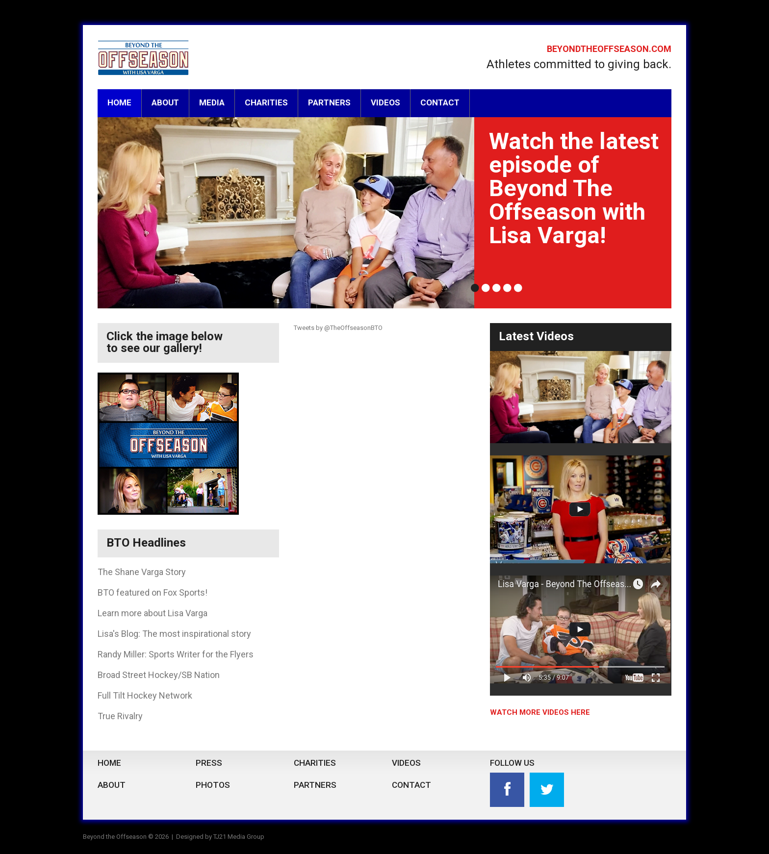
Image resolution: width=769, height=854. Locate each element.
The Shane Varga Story (142, 572)
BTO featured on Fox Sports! (152, 592)
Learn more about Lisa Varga (152, 613)
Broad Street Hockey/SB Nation (159, 675)
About (165, 102)
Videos (385, 102)
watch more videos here (540, 712)
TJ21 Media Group (238, 836)
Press (209, 763)
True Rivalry (120, 716)
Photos (213, 785)
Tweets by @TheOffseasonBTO (338, 327)
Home (119, 102)
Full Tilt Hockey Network (145, 695)
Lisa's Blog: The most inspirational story (174, 633)
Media (212, 102)
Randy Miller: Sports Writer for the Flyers (176, 654)
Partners (329, 102)
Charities (266, 102)
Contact (440, 102)
